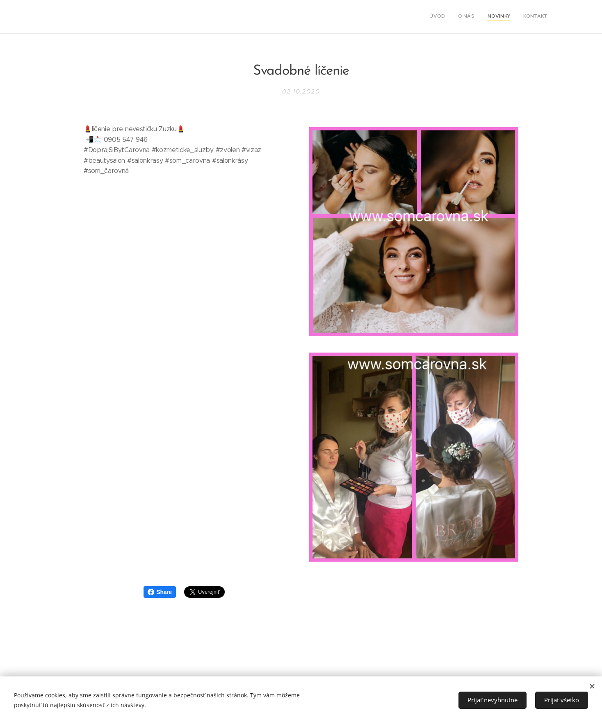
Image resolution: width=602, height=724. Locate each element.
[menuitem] (510, 17)
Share (160, 592)
